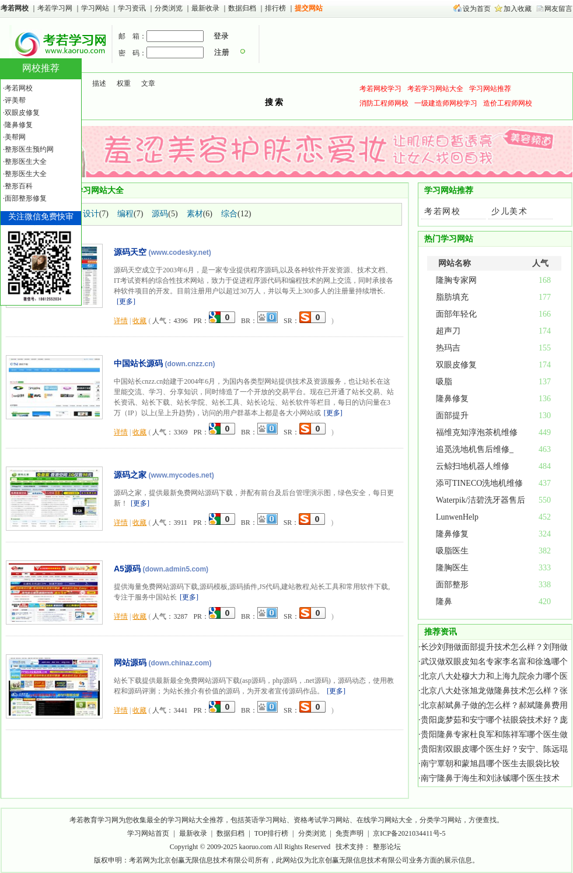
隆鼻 (444, 601)
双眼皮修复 (456, 364)
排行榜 (275, 8)
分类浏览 (169, 8)
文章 (148, 83)
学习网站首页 (148, 833)
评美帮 (15, 100)
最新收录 (205, 8)
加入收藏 (518, 9)
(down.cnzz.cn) (190, 364)
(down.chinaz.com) (180, 663)
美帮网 (15, 137)
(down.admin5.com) (175, 569)
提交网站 (309, 8)
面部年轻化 (456, 314)
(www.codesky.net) (180, 252)
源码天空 (130, 252)
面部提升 (452, 415)
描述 (99, 83)
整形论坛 (387, 847)
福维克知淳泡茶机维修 (477, 432)
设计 (91, 213)
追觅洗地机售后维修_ (474, 449)
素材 (195, 213)
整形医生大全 (26, 161)
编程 (125, 213)
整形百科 (19, 186)
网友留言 (558, 9)
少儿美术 (509, 211)
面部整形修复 (26, 198)
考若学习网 (54, 8)
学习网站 (95, 8)
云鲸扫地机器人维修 (472, 466)
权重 (124, 83)
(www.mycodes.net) (181, 475)
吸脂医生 (452, 550)
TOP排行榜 (271, 833)
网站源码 (130, 662)
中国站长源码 (138, 363)
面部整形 (452, 584)
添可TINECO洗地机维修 (479, 483)
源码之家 (130, 474)
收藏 (139, 321)
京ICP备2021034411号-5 (409, 833)
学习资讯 (133, 8)
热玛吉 (448, 347)
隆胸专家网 (456, 280)
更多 (126, 301)
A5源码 (127, 568)
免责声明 (350, 833)
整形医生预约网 (29, 149)
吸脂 (444, 381)
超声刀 (448, 331)
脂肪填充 (452, 297)
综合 (229, 213)
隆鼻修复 (452, 398)
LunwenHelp (457, 517)
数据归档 (243, 8)
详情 (121, 321)
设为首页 (477, 9)
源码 (160, 213)
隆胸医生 (452, 567)
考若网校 (15, 8)
